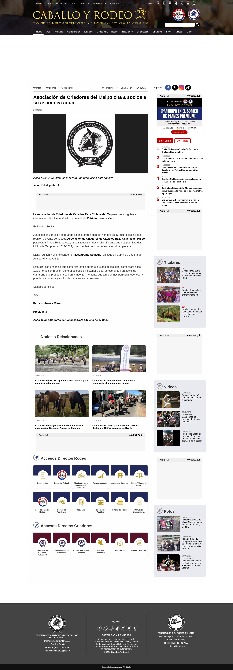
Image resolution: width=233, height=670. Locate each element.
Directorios (84, 3)
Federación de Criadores (57, 3)
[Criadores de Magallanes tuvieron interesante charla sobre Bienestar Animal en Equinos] (62, 403)
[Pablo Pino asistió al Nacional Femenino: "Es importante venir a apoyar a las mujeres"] (180, 436)
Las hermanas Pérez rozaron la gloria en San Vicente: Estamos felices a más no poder (180, 203)
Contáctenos (115, 3)
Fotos (168, 32)
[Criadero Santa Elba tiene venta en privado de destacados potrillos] (180, 311)
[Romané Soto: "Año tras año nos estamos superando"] (180, 396)
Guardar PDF (127, 88)
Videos (179, 32)
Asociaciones (67, 88)
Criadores (51, 88)
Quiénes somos (99, 3)
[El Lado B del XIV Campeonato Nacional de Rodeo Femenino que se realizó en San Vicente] (180, 542)
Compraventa (73, 32)
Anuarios (59, 32)
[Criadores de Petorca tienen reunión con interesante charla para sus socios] (119, 358)
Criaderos (157, 32)
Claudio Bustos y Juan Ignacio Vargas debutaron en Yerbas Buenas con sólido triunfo (180, 170)
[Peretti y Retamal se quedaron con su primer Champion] (180, 291)
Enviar (143, 88)
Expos (189, 32)
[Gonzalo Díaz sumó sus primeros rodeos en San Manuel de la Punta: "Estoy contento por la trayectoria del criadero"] (180, 273)
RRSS (73, 3)
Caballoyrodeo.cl (50, 185)
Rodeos (114, 32)
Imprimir (109, 88)
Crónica (37, 88)
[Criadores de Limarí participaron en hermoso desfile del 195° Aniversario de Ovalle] (119, 403)
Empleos (88, 32)
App (48, 32)
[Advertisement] (15, 46)
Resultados (127, 32)
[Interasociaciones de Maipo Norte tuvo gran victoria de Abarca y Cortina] (180, 522)
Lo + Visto (182, 140)
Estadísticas (142, 32)
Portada (38, 32)
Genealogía (102, 32)
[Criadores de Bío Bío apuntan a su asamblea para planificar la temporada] (62, 358)
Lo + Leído (165, 140)
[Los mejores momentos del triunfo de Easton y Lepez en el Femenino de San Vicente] (180, 561)
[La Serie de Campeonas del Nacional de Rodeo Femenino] (180, 417)
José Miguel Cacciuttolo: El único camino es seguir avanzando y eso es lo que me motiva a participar (182, 191)
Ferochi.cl (38, 3)
